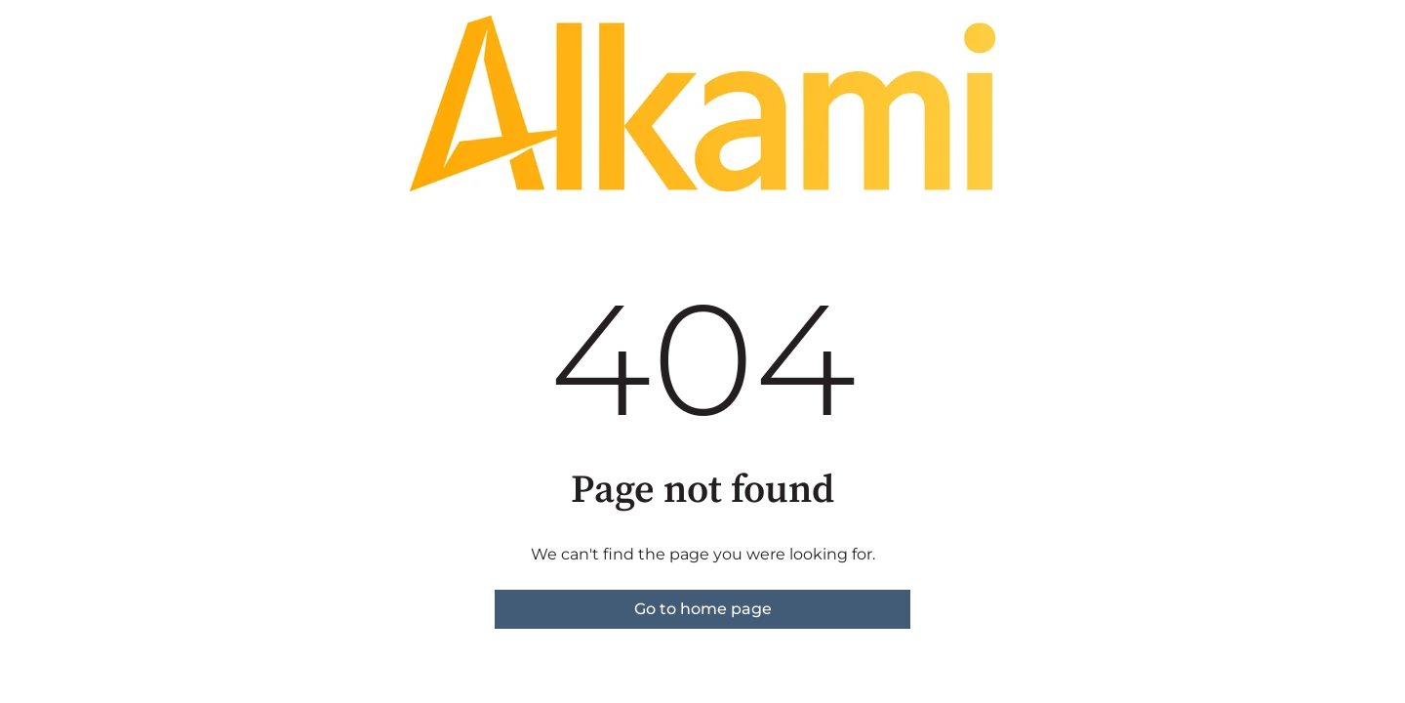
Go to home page (703, 609)
